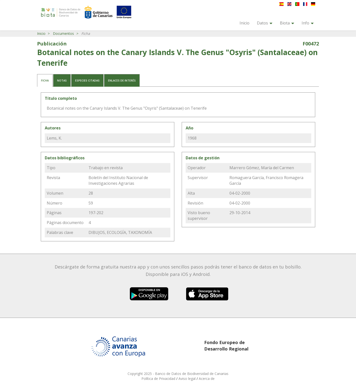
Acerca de (207, 378)
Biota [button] (287, 23)
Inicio (244, 23)
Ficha (45, 80)
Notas (62, 80)
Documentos (63, 33)
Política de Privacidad (158, 378)
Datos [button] (264, 23)
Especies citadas (87, 80)
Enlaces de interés (122, 80)
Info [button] (308, 23)
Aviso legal (187, 378)
